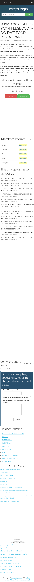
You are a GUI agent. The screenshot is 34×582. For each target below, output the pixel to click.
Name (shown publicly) (10, 390)
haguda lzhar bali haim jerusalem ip (11, 487)
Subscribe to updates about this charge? (16, 397)
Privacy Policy (14, 580)
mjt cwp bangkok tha (6, 475)
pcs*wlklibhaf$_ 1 (5, 484)
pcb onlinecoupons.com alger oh (10, 566)
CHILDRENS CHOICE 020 (10, 455)
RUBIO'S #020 (6, 449)
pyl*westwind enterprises (8, 557)
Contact (6, 580)
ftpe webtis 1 (4, 548)
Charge (6, 2)
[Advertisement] (16, 118)
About (28, 578)
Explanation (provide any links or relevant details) (16, 401)
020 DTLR (5, 452)
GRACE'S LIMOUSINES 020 (10, 458)
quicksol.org (4, 481)
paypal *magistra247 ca (7, 545)
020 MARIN (5, 446)
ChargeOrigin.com (16, 578)
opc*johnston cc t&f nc (7, 572)
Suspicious (11, 96)
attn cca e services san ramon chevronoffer (13, 554)
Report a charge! (24, 580)
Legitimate (23, 96)
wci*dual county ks (6, 472)
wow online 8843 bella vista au (9, 563)
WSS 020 (5, 437)
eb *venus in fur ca (6, 560)
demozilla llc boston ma (7, 478)
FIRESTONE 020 (7, 440)
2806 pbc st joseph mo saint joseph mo (12, 551)
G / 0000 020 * (6, 461)
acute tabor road (5, 569)
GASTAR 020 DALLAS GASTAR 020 (13, 434)
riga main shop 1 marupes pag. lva (10, 501)
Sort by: (21, 363)
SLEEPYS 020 (6, 443)
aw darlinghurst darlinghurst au (10, 469)
